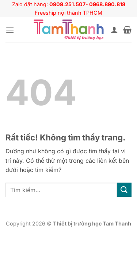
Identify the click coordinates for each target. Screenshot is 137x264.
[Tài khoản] (114, 30)
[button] (9, 30)
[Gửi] (124, 190)
